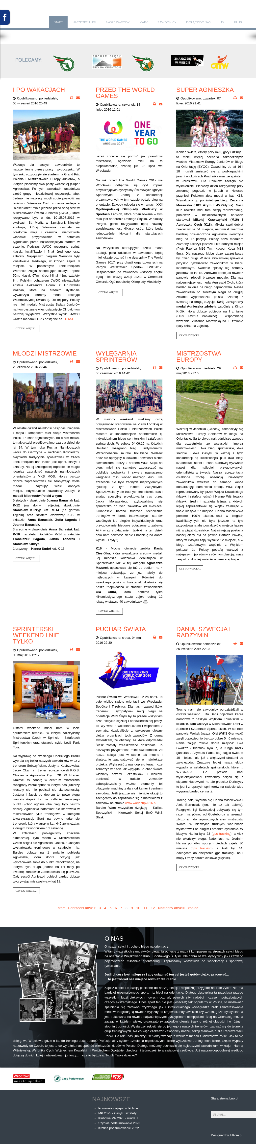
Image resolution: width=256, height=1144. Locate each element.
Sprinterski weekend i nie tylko (36, 635)
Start (58, 22)
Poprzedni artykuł (81, 908)
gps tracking (221, 833)
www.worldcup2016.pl (140, 803)
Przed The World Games (125, 92)
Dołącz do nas (198, 22)
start (61, 908)
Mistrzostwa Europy (198, 356)
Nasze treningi (84, 22)
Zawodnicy (166, 22)
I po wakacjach (39, 89)
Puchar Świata (121, 629)
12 (153, 908)
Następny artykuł (171, 908)
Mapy (143, 22)
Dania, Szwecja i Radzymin (203, 632)
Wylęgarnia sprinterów (116, 356)
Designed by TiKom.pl (226, 1135)
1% (222, 22)
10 (138, 908)
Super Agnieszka (205, 89)
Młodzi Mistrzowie (45, 353)
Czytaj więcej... (26, 328)
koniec (193, 908)
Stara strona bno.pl (224, 1098)
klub (238, 22)
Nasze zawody (117, 22)
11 (146, 908)
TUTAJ (68, 319)
